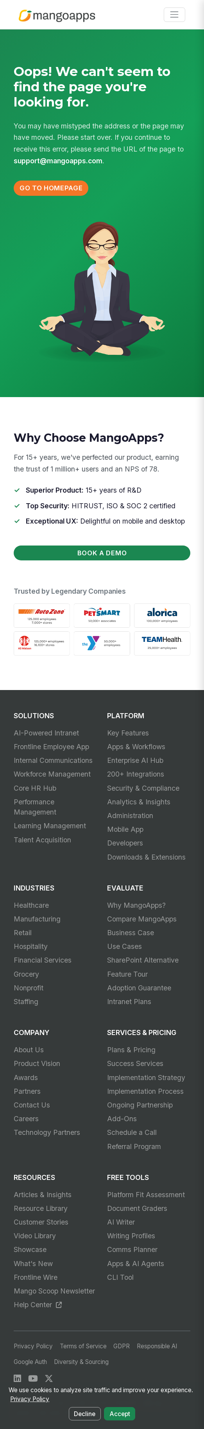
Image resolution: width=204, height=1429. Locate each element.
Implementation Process (145, 1091)
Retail (23, 933)
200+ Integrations (135, 774)
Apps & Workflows (136, 747)
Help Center (37, 1305)
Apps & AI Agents (135, 1263)
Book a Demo (102, 553)
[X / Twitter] (49, 1378)
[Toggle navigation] (174, 14)
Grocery (26, 974)
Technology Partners (47, 1132)
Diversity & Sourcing (81, 1362)
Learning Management (50, 826)
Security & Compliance (143, 788)
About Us (29, 1050)
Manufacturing (37, 919)
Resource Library (41, 1208)
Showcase (30, 1249)
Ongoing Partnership (140, 1105)
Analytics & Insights (138, 802)
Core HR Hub (35, 788)
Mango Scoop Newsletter (54, 1291)
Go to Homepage (51, 188)
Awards (26, 1077)
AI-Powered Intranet (46, 733)
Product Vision (37, 1063)
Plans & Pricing (131, 1050)
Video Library (35, 1236)
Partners (27, 1091)
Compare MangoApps (142, 919)
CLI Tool (120, 1277)
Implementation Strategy (146, 1077)
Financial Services (43, 960)
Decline (84, 1414)
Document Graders (137, 1208)
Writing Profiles (131, 1236)
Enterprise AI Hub (135, 760)
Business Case (130, 933)
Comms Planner (132, 1249)
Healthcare (31, 905)
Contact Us (32, 1105)
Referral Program (134, 1146)
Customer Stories (41, 1222)
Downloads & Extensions (146, 857)
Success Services (135, 1063)
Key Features (128, 733)
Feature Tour (127, 974)
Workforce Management (52, 774)
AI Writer (121, 1222)
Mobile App (125, 829)
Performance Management (35, 807)
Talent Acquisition (42, 840)
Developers (125, 843)
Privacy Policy (33, 1346)
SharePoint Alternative (143, 960)
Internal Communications (53, 760)
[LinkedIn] (17, 1378)
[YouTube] (33, 1378)
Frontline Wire (35, 1277)
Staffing (26, 1001)
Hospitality (31, 946)
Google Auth (30, 1362)
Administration (130, 815)
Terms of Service (83, 1346)
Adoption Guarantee (139, 988)
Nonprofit (28, 988)
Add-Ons (122, 1119)
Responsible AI (157, 1346)
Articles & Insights (43, 1195)
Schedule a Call (132, 1132)
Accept (119, 1414)
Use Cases (124, 946)
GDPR (121, 1346)
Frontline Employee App (51, 747)
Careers (26, 1119)
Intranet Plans (129, 1001)
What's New (33, 1263)
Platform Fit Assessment (146, 1195)
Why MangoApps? (136, 905)
